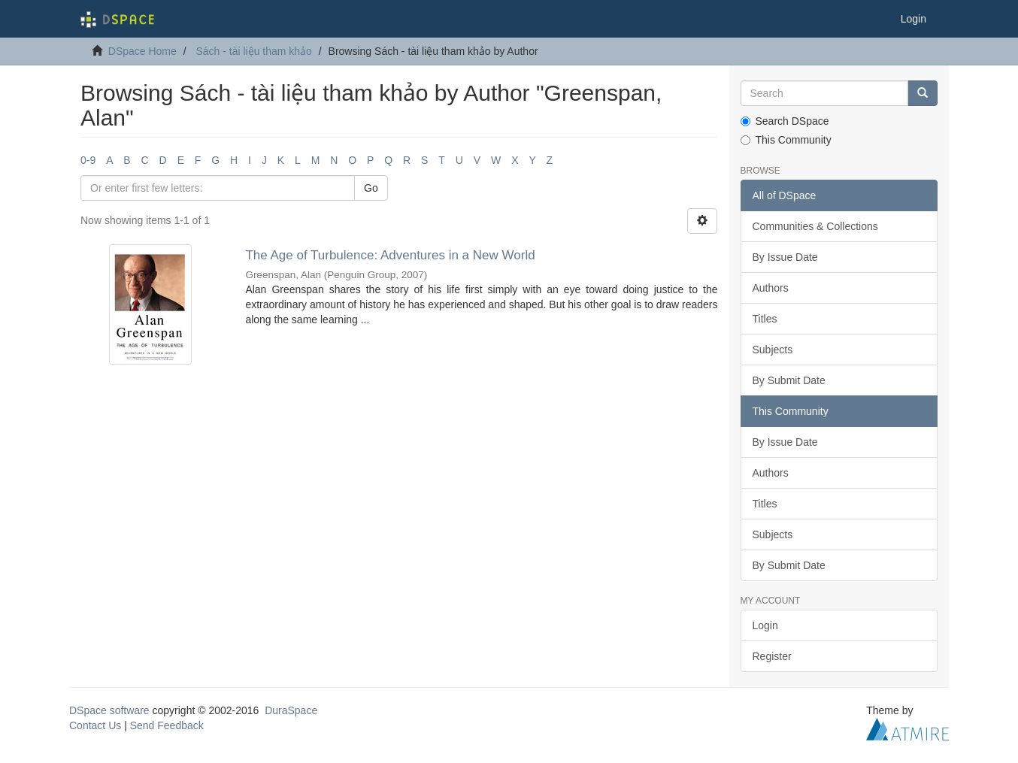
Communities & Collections (815, 226)
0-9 (87, 160)
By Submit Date (789, 380)
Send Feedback (167, 725)
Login (765, 625)
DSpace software (109, 710)
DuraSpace (291, 710)
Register (772, 656)
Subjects (773, 350)
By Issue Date (785, 257)
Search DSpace (785, 121)
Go (371, 188)
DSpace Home (142, 51)
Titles (765, 319)
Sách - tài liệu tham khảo (253, 51)
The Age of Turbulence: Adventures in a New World (390, 255)
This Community (786, 140)
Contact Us (95, 725)
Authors (771, 288)
